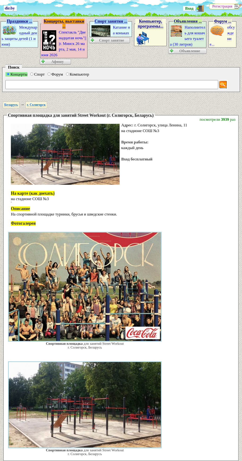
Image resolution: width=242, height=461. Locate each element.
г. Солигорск (36, 105)
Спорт (37, 74)
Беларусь (11, 105)
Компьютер (77, 74)
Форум (55, 74)
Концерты (17, 74)
